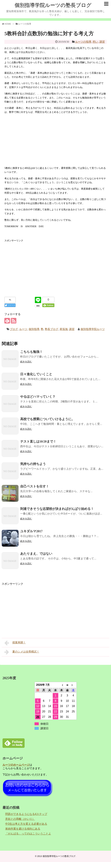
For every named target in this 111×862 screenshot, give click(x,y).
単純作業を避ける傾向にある (22, 828)
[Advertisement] (55, 140)
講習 (102, 41)
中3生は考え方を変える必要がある (26, 823)
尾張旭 (64, 329)
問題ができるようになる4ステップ (26, 814)
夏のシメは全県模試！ (21, 652)
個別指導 (34, 329)
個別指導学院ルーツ (93, 329)
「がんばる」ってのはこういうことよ (28, 833)
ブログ (14, 329)
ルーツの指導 (83, 41)
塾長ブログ (51, 329)
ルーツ (23, 329)
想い (95, 41)
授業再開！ (15, 643)
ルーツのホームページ (16, 764)
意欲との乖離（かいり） (20, 818)
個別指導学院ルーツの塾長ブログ (53, 5)
